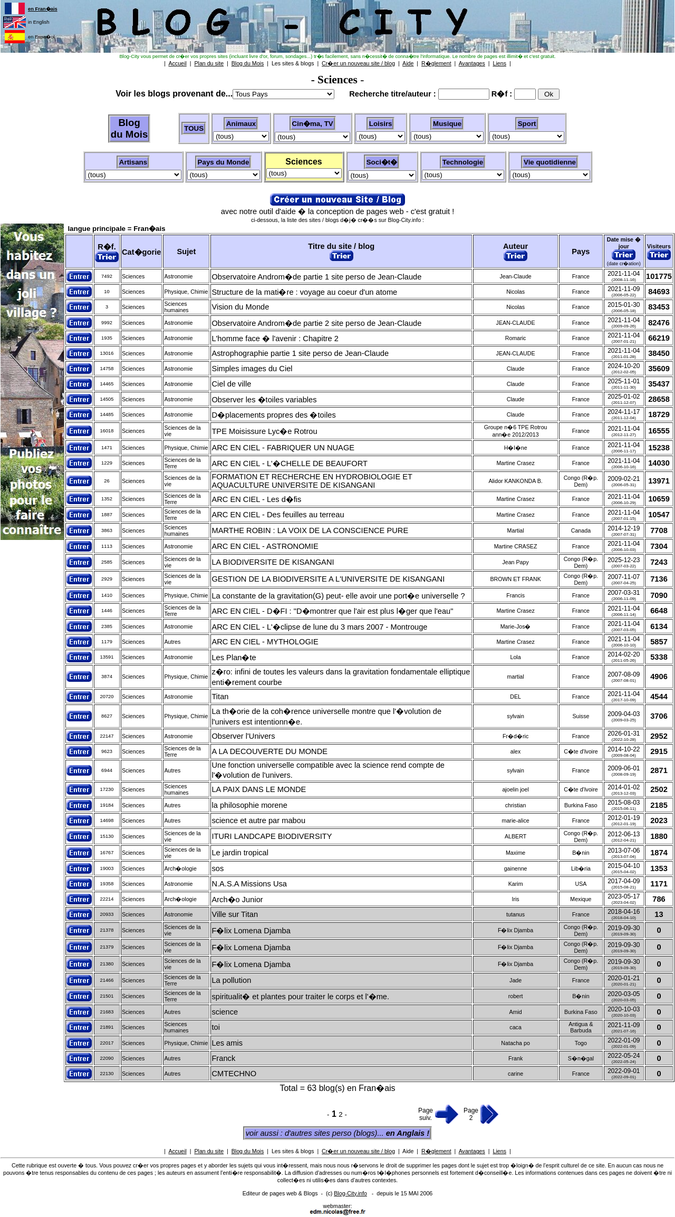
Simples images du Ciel (251, 368)
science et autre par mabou (258, 820)
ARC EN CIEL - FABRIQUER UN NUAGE (282, 447)
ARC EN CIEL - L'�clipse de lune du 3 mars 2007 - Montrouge (319, 627)
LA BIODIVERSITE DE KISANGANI (272, 562)
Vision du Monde (240, 307)
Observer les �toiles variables (263, 399)
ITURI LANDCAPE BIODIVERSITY (271, 836)
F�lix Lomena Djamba (250, 930)
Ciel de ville (231, 384)
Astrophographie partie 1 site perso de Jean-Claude (300, 353)
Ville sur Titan (234, 914)
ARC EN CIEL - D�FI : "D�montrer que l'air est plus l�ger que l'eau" (332, 611)
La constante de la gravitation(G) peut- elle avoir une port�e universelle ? (338, 596)
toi (215, 1027)
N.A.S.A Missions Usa (249, 884)
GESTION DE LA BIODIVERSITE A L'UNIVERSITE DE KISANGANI (328, 579)
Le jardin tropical (239, 852)
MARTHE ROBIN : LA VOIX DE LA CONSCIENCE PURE (309, 530)
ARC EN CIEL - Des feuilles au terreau (277, 514)
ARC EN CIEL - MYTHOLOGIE (264, 642)
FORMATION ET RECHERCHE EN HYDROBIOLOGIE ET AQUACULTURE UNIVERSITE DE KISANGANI (311, 480)
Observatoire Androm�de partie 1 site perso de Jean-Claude (316, 277)
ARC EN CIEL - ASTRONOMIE (264, 546)
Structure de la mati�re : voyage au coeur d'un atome (304, 292)
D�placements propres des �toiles (273, 415)
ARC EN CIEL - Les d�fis (256, 499)
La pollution (231, 980)
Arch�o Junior (237, 899)
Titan (219, 696)
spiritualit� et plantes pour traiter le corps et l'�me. (300, 996)
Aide (407, 1151)
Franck (223, 1058)
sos (217, 868)
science (224, 1012)
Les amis (227, 1043)
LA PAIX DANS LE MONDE (258, 789)
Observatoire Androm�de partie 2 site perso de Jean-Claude (316, 323)
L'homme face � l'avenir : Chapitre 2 (275, 338)
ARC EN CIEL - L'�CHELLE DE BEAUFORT (289, 463)
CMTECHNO (233, 1073)
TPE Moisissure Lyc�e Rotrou (264, 431)
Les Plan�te (233, 657)
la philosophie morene (249, 805)
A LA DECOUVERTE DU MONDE (269, 751)
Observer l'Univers (243, 736)
